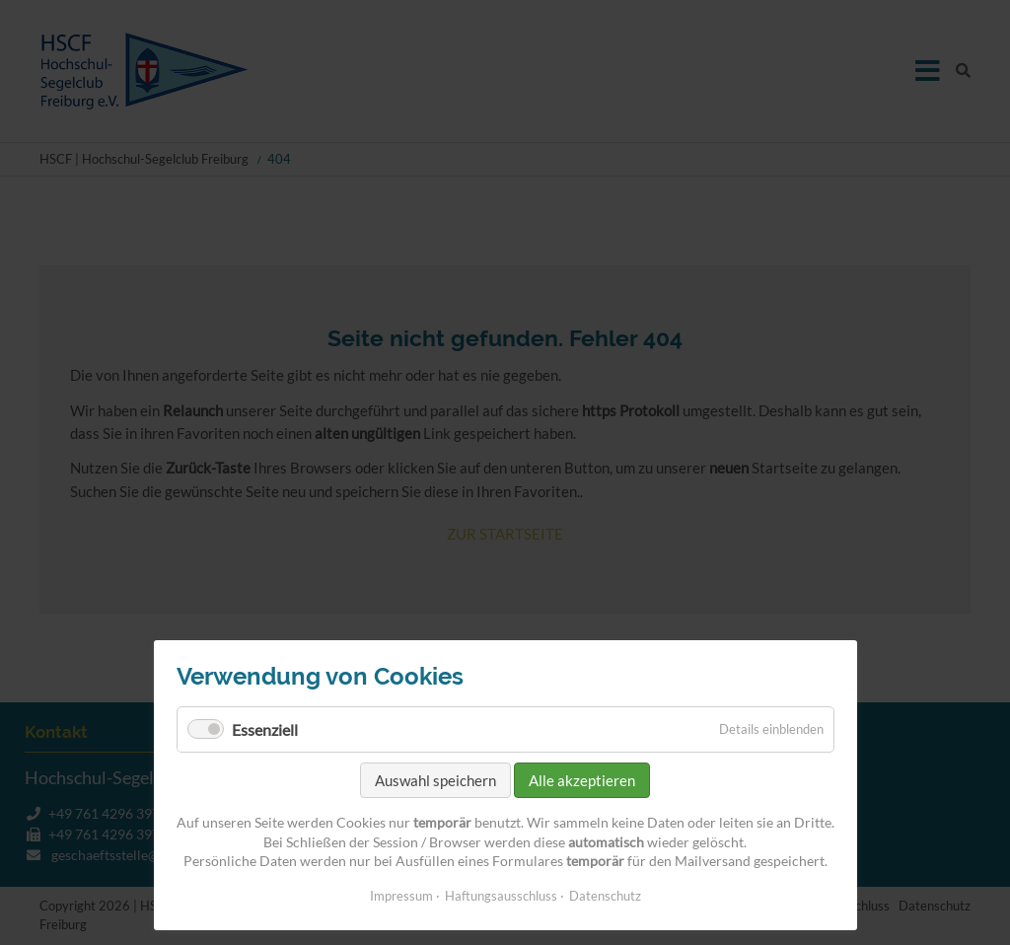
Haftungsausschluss (501, 896)
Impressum (401, 896)
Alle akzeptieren (582, 780)
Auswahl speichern (435, 780)
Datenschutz (605, 896)
